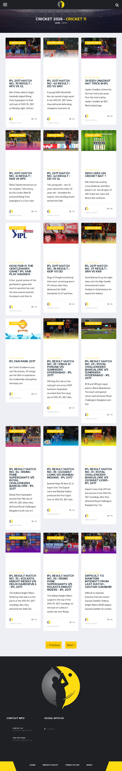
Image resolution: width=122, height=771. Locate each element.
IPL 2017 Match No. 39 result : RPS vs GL (20, 83)
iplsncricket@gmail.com (23, 730)
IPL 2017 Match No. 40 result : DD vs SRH (58, 83)
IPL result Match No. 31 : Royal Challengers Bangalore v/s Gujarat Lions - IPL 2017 (98, 476)
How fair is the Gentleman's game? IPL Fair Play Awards (21, 270)
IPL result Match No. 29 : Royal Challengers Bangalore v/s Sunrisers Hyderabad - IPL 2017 (98, 370)
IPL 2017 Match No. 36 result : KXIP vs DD (58, 268)
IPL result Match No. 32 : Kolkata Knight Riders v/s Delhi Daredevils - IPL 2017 (22, 581)
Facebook (49, 729)
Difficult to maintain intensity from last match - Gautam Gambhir (98, 581)
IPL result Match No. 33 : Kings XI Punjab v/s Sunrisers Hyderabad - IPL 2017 (60, 368)
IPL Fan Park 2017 (22, 361)
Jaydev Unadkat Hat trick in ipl (98, 82)
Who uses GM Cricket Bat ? (95, 175)
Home (57, 23)
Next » (71, 645)
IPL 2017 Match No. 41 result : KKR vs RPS (20, 176)
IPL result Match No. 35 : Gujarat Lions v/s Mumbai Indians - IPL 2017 (60, 473)
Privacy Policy (50, 765)
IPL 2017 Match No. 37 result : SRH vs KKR (96, 268)
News (89, 765)
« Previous (53, 645)
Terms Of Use (72, 765)
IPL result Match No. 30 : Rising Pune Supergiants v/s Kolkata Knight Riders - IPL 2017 (60, 582)
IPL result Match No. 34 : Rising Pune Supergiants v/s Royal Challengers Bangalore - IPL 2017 (22, 478)
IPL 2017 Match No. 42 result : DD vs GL (58, 176)
